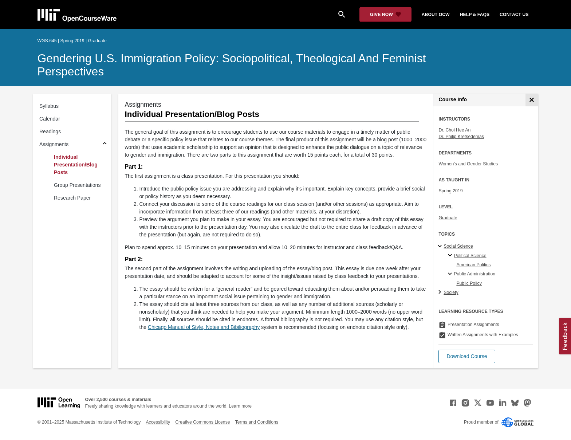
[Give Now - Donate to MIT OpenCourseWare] (385, 14)
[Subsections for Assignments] (105, 144)
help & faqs (474, 14)
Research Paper (72, 198)
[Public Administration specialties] (451, 274)
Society (451, 292)
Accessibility (158, 422)
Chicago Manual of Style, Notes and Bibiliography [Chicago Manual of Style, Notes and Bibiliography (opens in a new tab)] (204, 327)
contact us (514, 14)
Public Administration (474, 273)
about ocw (436, 14)
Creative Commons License (202, 422)
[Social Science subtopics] (441, 246)
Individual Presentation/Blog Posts (76, 164)
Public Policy (468, 283)
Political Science (470, 255)
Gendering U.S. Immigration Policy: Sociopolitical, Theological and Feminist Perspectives (232, 65)
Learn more (240, 406)
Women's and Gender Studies (468, 163)
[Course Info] (531, 100)
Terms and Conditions (256, 422)
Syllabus (49, 106)
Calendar (49, 119)
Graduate (447, 217)
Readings (50, 131)
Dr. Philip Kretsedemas (461, 136)
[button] (466, 356)
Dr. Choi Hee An (454, 130)
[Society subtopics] (441, 292)
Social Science (458, 246)
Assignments (53, 144)
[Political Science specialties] (451, 255)
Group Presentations (77, 185)
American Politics (473, 264)
